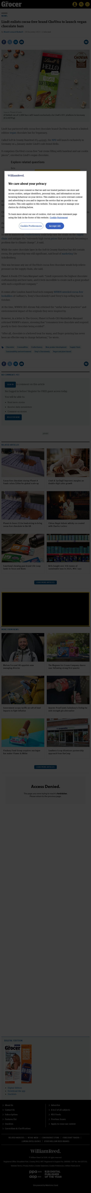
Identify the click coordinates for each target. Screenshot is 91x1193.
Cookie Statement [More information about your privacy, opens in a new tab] (59, 217)
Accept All (55, 225)
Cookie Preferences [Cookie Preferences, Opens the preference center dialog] (31, 225)
